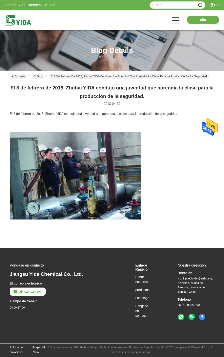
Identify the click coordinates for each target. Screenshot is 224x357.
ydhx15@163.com (27, 291)
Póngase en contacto (141, 310)
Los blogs (142, 298)
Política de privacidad (16, 350)
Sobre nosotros (141, 279)
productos (142, 290)
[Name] (200, 5)
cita (203, 20)
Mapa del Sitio (39, 350)
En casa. (18, 76)
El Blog (38, 76)
